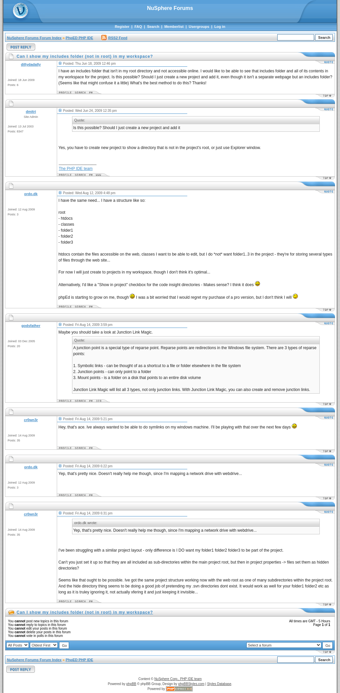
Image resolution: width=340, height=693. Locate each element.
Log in (219, 27)
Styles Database (219, 684)
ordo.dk (31, 194)
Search (153, 27)
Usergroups (199, 27)
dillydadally (31, 64)
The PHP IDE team (76, 168)
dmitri (31, 112)
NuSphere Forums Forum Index (34, 38)
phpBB (131, 684)
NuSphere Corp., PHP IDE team (178, 679)
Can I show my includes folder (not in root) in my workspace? (85, 612)
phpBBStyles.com (191, 684)
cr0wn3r (31, 420)
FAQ (138, 27)
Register (122, 27)
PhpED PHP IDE (79, 38)
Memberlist (174, 27)
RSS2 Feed (114, 38)
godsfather (31, 326)
